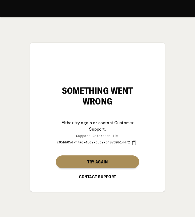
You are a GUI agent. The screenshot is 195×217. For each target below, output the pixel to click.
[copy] (134, 143)
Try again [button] (97, 161)
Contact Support (97, 176)
